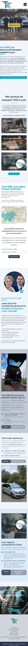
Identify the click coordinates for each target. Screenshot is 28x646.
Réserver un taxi (14, 174)
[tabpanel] (14, 24)
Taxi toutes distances (14, 629)
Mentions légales (14, 634)
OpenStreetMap (14, 222)
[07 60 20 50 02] (5, 637)
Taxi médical (14, 631)
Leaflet (9, 222)
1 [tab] (14, 38)
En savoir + (14, 130)
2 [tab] (15, 38)
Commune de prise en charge (9, 249)
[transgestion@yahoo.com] (19, 637)
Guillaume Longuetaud (11, 223)
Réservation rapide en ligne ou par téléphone (13, 77)
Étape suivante (14, 256)
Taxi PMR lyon (14, 628)
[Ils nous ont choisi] (14, 638)
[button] (3, 208)
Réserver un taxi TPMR (14, 29)
